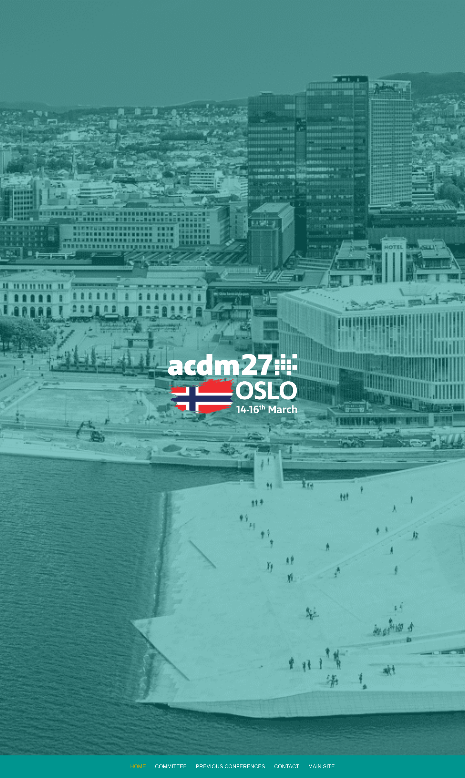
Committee (171, 766)
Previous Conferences (230, 766)
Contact (286, 766)
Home (138, 766)
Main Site (321, 766)
